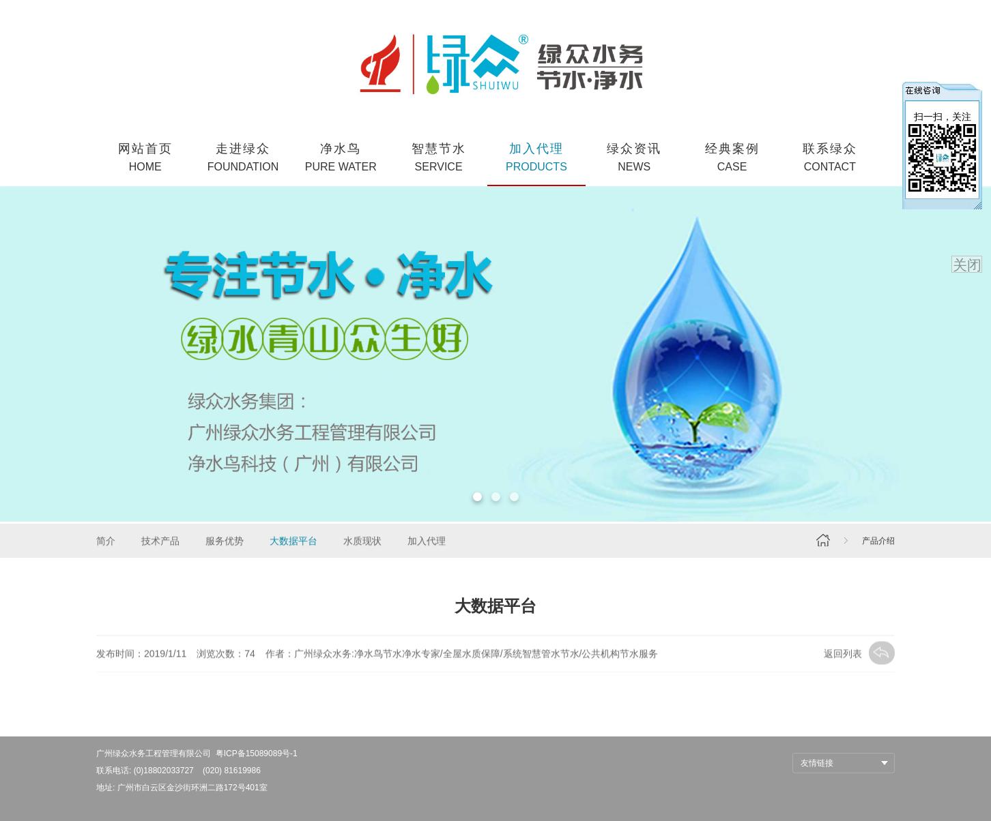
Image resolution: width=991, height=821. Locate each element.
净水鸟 (341, 158)
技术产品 (160, 542)
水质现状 (362, 542)
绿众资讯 (634, 158)
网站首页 (145, 158)
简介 (105, 542)
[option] (495, 354)
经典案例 (732, 158)
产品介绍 (878, 542)
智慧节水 (438, 158)
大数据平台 (293, 542)
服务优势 (224, 542)
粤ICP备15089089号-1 (257, 753)
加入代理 (536, 158)
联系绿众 (829, 158)
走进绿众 (242, 158)
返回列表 (859, 655)
